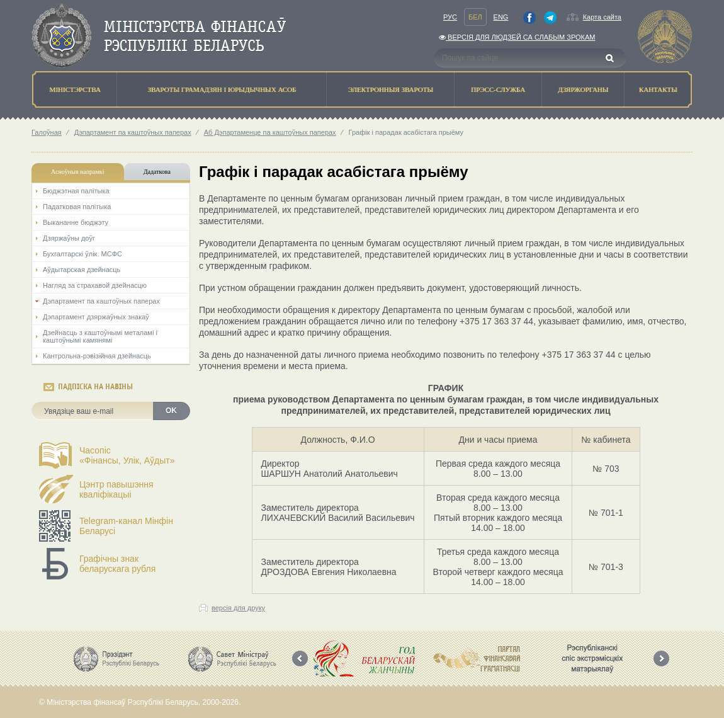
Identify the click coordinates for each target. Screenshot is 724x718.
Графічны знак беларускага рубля (117, 564)
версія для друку (238, 608)
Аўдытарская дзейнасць (81, 269)
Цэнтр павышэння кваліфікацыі (116, 489)
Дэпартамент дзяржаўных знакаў (96, 317)
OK (171, 410)
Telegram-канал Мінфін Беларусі (126, 526)
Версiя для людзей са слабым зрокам (517, 37)
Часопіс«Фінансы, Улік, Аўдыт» (127, 455)
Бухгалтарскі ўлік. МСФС (82, 254)
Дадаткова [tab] (157, 171)
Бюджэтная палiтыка (76, 191)
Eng (501, 17)
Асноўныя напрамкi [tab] (77, 171)
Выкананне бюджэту (75, 222)
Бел (475, 17)
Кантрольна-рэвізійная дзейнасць (97, 356)
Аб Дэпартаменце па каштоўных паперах (270, 132)
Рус (450, 17)
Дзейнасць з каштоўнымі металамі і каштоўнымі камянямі (100, 336)
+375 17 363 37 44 (496, 321)
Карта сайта (602, 17)
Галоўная (46, 132)
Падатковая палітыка (77, 206)
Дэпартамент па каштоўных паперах (132, 132)
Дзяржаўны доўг (69, 238)
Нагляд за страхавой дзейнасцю (95, 285)
